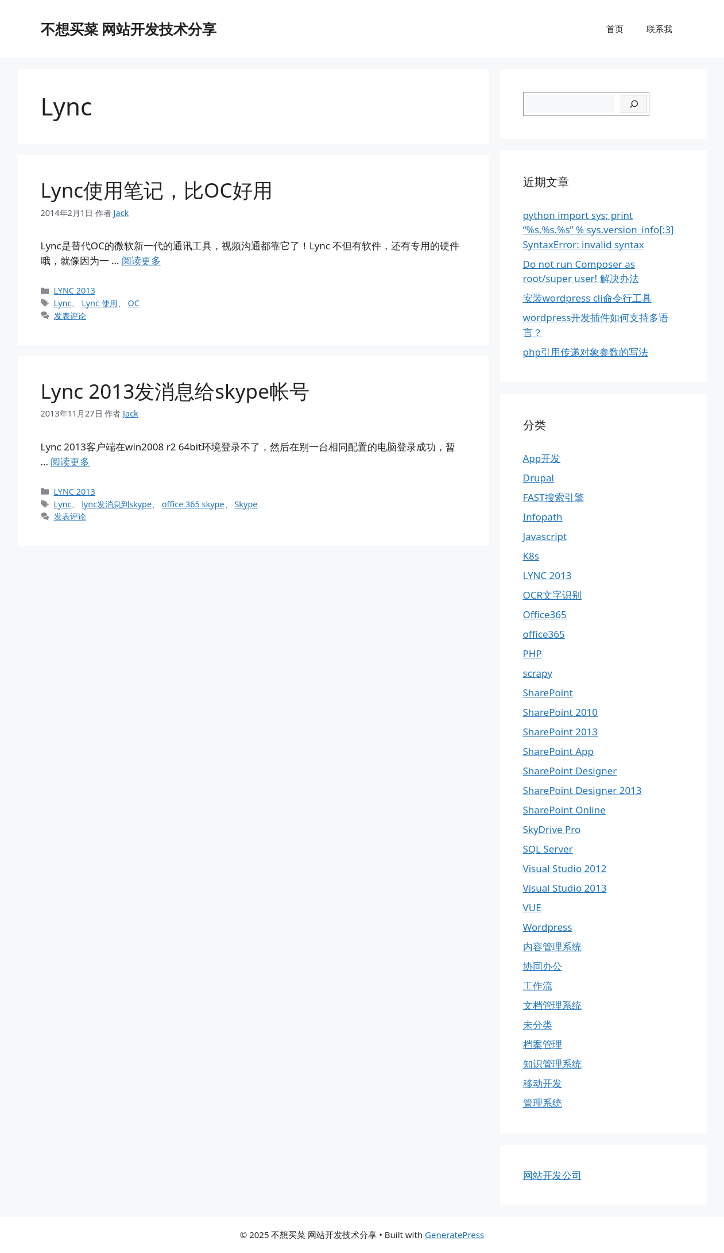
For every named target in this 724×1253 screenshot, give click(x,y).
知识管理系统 (552, 1063)
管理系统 (542, 1102)
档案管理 (542, 1044)
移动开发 (542, 1083)
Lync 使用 (100, 303)
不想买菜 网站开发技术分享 (129, 28)
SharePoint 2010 (560, 712)
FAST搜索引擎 (553, 497)
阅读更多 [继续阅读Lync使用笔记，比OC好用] (141, 260)
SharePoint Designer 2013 (582, 790)
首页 (615, 28)
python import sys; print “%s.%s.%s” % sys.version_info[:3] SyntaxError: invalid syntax (598, 230)
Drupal (538, 477)
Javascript (545, 536)
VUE (532, 907)
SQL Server (548, 848)
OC (133, 303)
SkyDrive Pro (552, 829)
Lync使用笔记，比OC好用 (157, 189)
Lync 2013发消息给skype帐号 (175, 390)
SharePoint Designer (570, 770)
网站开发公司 (552, 1175)
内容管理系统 (552, 946)
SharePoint (548, 692)
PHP (532, 653)
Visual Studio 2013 (565, 888)
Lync (63, 303)
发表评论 (70, 315)
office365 (544, 634)
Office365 (545, 614)
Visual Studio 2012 (565, 868)
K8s (531, 555)
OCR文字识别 (552, 595)
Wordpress (547, 927)
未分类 (537, 1024)
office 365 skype (193, 504)
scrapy (537, 673)
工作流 (537, 985)
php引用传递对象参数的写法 (585, 351)
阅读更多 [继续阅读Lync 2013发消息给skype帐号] (70, 461)
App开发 (542, 458)
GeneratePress (454, 1234)
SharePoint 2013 (560, 731)
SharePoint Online (564, 809)
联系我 (659, 28)
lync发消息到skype (117, 504)
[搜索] (633, 104)
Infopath (543, 516)
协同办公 (542, 966)
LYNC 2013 (74, 290)
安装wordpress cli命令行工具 (587, 297)
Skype (245, 504)
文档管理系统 (552, 1005)
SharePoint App (558, 751)
